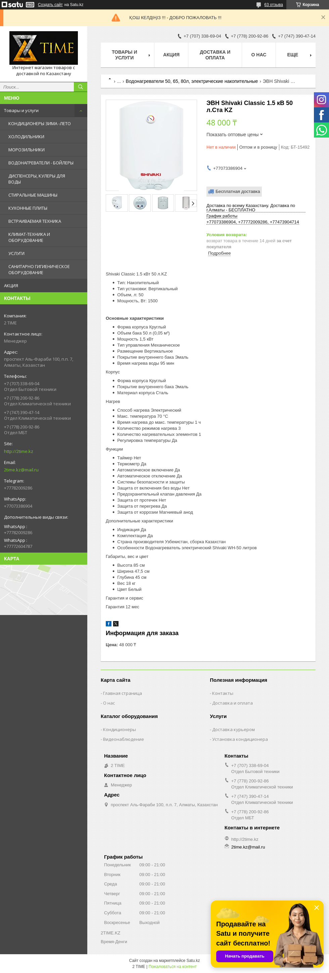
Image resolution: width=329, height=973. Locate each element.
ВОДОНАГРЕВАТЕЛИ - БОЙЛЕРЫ (41, 163)
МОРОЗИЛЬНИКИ (26, 150)
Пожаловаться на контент (172, 966)
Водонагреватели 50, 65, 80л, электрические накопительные (192, 81)
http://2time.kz (18, 451)
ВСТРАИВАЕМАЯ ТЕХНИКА (34, 221)
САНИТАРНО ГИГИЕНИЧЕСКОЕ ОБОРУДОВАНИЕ (39, 269)
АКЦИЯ (11, 286)
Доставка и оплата (215, 54)
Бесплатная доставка (238, 191)
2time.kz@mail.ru (21, 470)
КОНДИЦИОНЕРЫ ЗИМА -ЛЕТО (39, 123)
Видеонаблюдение (123, 739)
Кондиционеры (119, 729)
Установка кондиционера (240, 739)
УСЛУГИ (16, 253)
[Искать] (80, 87)
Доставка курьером (233, 729)
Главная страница (122, 693)
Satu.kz (193, 960)
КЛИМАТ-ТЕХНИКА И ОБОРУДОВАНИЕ (29, 237)
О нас (259, 54)
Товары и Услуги (124, 54)
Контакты (222, 693)
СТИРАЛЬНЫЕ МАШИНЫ (32, 195)
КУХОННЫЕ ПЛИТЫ (27, 208)
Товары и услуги (21, 110)
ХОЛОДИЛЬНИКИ (26, 137)
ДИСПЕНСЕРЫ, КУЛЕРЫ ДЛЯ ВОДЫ (36, 179)
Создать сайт (50, 4)
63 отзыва (273, 4)
